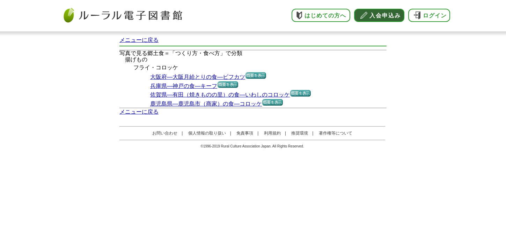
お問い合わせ (164, 133)
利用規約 (272, 133)
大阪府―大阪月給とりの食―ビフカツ (197, 77)
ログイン (435, 15)
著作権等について (335, 133)
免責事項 (244, 133)
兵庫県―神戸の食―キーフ (183, 86)
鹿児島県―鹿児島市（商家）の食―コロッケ (206, 104)
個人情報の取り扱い (207, 133)
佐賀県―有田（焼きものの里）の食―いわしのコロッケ (220, 95)
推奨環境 (299, 133)
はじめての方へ (325, 15)
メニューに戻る (139, 40)
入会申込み (385, 15)
